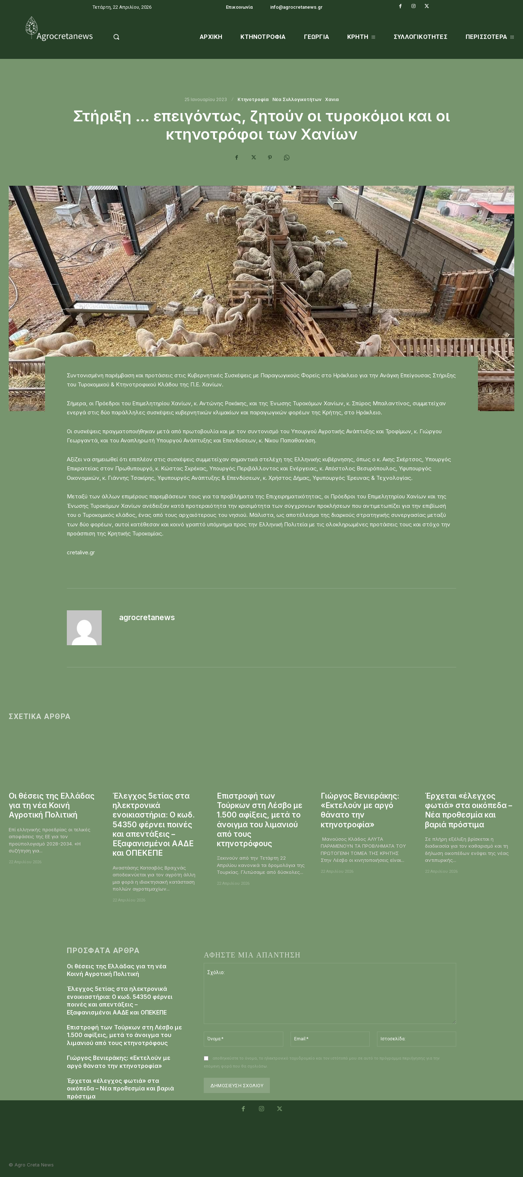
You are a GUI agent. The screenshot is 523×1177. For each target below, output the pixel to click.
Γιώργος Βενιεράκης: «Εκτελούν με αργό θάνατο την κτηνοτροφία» (360, 810)
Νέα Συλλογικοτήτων (296, 99)
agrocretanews (147, 617)
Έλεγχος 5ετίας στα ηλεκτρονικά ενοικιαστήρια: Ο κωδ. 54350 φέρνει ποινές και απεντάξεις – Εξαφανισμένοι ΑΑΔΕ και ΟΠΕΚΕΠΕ (154, 824)
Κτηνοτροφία (253, 99)
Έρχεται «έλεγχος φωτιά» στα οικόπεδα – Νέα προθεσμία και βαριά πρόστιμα (469, 810)
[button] (135, 36)
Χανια (332, 99)
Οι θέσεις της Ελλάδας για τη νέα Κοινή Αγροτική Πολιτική (51, 805)
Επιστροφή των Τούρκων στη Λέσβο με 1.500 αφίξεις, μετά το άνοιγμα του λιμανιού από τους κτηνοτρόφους (260, 819)
